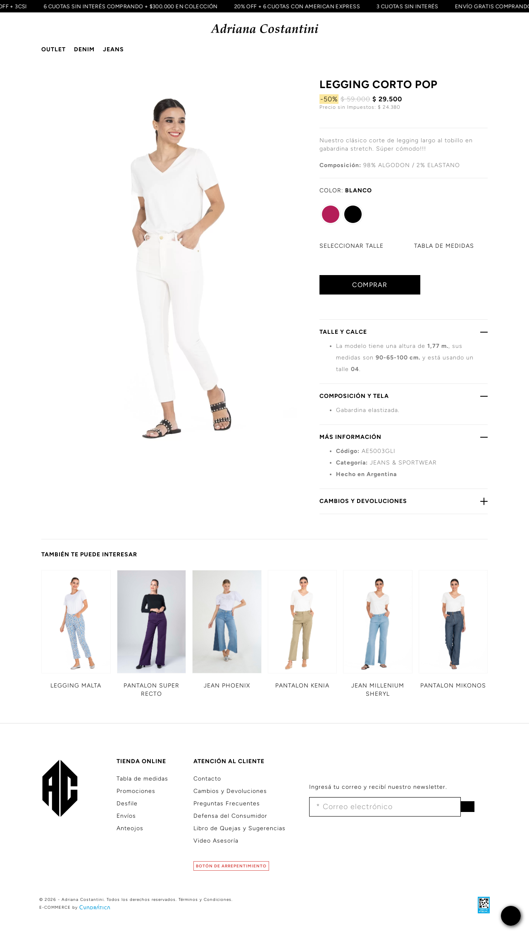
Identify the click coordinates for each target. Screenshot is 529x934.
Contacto (207, 778)
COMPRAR (369, 285)
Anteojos (130, 828)
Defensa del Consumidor (230, 815)
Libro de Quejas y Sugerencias (239, 828)
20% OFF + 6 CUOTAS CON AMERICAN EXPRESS (294, 6)
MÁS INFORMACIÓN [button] (403, 437)
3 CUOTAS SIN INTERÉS (405, 6)
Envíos (126, 815)
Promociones (136, 791)
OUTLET (53, 49)
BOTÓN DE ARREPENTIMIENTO (231, 866)
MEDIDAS (444, 245)
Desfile (127, 803)
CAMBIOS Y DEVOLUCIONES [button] (403, 501)
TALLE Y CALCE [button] (403, 331)
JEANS (113, 49)
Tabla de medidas (142, 778)
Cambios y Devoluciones (230, 791)
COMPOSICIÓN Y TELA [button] (403, 396)
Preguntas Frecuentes (226, 803)
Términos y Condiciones (205, 899)
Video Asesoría (215, 840)
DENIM (84, 49)
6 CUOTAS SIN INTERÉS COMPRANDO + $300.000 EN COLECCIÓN (128, 6)
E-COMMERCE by (75, 907)
